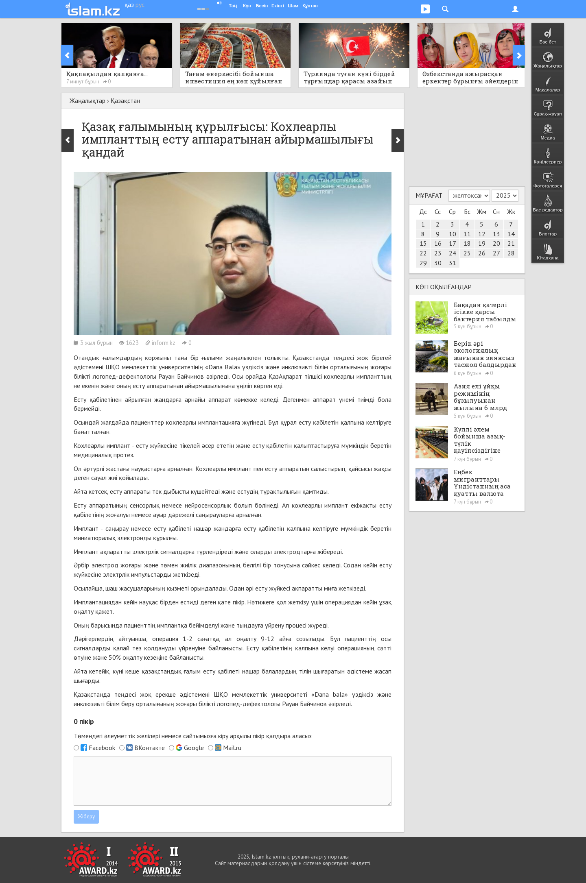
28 (511, 253)
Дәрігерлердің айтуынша (110, 638)
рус (140, 4)
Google (194, 747)
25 (467, 253)
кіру (223, 736)
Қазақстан (125, 100)
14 (511, 234)
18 (467, 243)
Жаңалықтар (87, 100)
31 (452, 263)
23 (438, 253)
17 (452, 243)
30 (438, 263)
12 (481, 234)
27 (496, 253)
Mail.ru (232, 747)
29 (423, 263)
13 (496, 234)
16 (438, 243)
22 (423, 253)
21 (511, 243)
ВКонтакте (149, 747)
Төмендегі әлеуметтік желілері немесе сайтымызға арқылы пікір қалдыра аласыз (193, 736)
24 (452, 253)
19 (481, 243)
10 (452, 234)
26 (481, 253)
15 (423, 243)
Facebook (102, 747)
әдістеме (359, 671)
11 (467, 234)
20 (496, 243)
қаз (129, 4)
